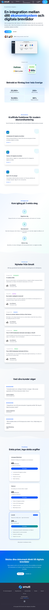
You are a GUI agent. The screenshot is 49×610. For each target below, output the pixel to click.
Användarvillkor (28, 590)
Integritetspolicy (18, 590)
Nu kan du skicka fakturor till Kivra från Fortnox (18, 314)
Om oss (33, 2)
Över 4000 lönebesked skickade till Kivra (17, 351)
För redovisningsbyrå (26, 2)
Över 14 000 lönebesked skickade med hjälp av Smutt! (20, 332)
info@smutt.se (26, 598)
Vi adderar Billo (10, 277)
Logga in (39, 2)
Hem (12, 2)
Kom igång (44, 2)
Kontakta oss (29, 573)
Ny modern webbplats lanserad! (14, 296)
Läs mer (15, 31)
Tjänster (18, 1)
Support (42, 590)
